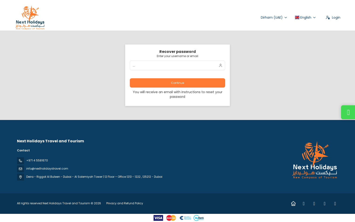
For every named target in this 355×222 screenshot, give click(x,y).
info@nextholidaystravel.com (47, 169)
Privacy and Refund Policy (124, 203)
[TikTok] (325, 203)
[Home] (293, 203)
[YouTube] (335, 203)
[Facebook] (304, 203)
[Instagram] (314, 203)
